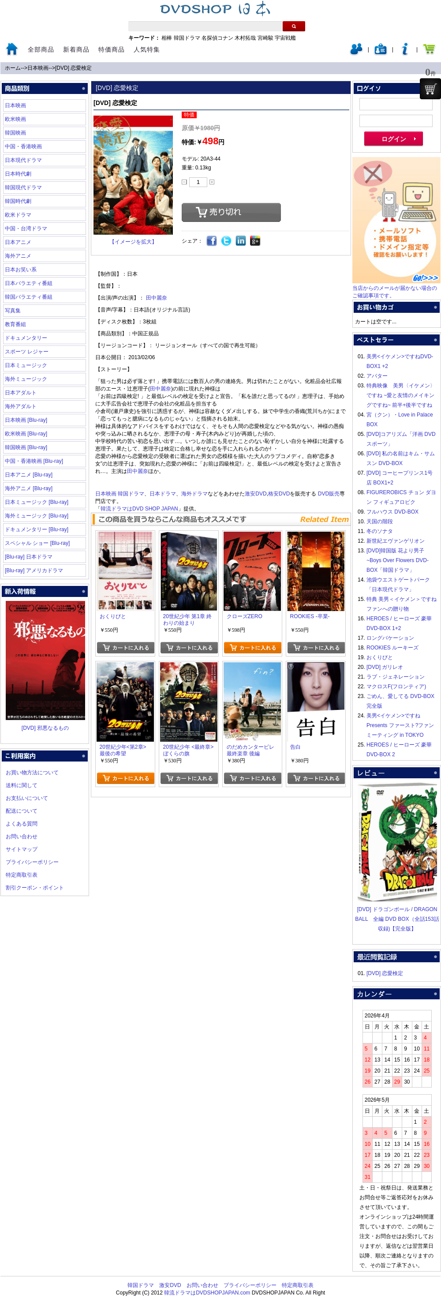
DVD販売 (329, 494)
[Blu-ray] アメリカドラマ (34, 570)
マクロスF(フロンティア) (396, 686)
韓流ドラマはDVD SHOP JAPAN (139, 509)
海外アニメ (18, 256)
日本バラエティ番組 (28, 283)
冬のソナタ (379, 531)
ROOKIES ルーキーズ (392, 648)
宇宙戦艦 (285, 38)
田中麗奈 (156, 298)
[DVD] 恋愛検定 (73, 68)
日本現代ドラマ (23, 160)
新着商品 (76, 49)
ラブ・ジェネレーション (395, 677)
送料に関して (21, 785)
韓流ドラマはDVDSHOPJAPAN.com (207, 1293)
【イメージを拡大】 (133, 242)
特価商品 (111, 49)
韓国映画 (15, 133)
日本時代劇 (18, 174)
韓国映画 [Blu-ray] (26, 447)
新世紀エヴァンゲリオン (395, 541)
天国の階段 (379, 521)
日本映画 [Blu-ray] (26, 420)
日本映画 (38, 68)
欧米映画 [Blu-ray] (26, 434)
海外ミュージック (26, 379)
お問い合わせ (21, 836)
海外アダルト (21, 406)
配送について (21, 811)
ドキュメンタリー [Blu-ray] (36, 529)
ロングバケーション (390, 638)
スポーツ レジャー (27, 352)
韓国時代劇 (18, 201)
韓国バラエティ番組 (28, 297)
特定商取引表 (21, 875)
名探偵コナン (217, 38)
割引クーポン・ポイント (35, 888)
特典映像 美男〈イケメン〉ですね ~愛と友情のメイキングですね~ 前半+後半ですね (400, 395)
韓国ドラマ (187, 38)
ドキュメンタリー (26, 338)
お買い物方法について (32, 772)
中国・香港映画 (23, 146)
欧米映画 (15, 119)
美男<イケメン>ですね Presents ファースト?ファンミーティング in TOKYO (400, 725)
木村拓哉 (245, 38)
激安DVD (255, 494)
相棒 (166, 38)
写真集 (13, 311)
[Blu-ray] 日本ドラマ (28, 557)
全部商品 (41, 49)
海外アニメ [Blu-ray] (28, 488)
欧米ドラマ (18, 215)
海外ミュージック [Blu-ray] (36, 516)
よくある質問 (21, 824)
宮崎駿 (265, 38)
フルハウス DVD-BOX (392, 512)
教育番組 (15, 324)
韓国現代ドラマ (23, 187)
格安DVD (279, 494)
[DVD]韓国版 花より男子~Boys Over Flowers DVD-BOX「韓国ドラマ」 (397, 560)
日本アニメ (18, 242)
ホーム (13, 68)
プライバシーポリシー (32, 862)
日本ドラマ (162, 494)
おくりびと (379, 657)
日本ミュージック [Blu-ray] (36, 502)
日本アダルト (21, 393)
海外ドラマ (194, 494)
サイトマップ (21, 849)
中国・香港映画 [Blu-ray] (34, 461)
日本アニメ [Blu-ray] (28, 475)
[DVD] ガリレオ (384, 667)
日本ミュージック (26, 365)
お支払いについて (27, 798)
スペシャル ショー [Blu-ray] (37, 543)
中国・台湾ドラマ (26, 228)
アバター (377, 376)
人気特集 (147, 49)
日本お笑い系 (21, 269)
